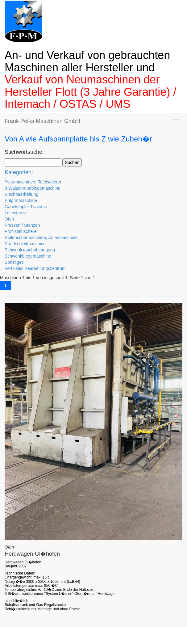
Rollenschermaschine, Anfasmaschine (41, 237)
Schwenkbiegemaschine (28, 256)
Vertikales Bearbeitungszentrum (35, 268)
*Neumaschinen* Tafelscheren (33, 181)
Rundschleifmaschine (25, 243)
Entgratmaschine (21, 200)
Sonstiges (14, 262)
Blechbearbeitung (21, 194)
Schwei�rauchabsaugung (30, 249)
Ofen (9, 219)
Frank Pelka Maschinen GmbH (42, 121)
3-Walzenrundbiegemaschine (32, 188)
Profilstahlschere (21, 231)
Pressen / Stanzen (22, 225)
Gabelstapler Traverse (26, 206)
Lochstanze (16, 212)
